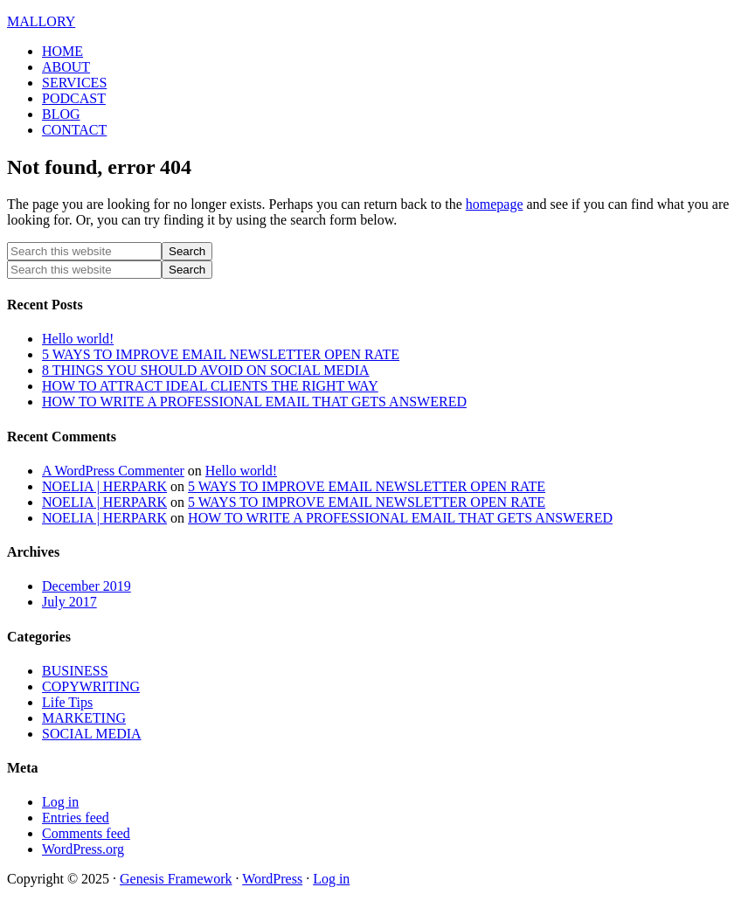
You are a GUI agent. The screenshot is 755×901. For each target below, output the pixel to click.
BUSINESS (75, 670)
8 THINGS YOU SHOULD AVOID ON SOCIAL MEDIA (206, 370)
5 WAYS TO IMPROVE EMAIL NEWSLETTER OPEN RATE (220, 354)
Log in (60, 801)
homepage (494, 204)
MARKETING (84, 717)
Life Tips (67, 702)
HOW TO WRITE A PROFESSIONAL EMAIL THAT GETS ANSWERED (254, 401)
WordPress (272, 878)
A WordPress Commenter (113, 470)
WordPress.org (83, 849)
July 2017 (69, 601)
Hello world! (78, 338)
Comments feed (86, 833)
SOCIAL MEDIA (92, 733)
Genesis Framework (176, 878)
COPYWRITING (91, 686)
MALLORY (41, 21)
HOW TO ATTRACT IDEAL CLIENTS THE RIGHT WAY (210, 385)
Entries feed (75, 817)
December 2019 (86, 586)
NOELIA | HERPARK (104, 486)
